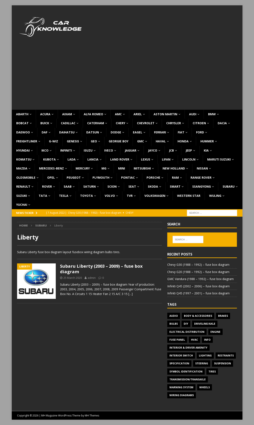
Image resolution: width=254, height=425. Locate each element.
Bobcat (22, 123)
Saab (68, 186)
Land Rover (119, 159)
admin (92, 278)
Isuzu (88, 150)
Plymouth (100, 177)
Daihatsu (67, 132)
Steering (201, 363)
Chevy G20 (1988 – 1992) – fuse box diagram (198, 272)
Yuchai (21, 205)
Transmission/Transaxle (187, 379)
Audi (192, 114)
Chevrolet (145, 123)
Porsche (153, 177)
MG (103, 168)
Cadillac (68, 123)
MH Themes (92, 415)
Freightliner (26, 141)
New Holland (174, 168)
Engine (215, 332)
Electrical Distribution (186, 332)
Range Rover (201, 177)
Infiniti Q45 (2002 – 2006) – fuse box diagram (198, 286)
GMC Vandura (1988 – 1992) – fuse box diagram (200, 279)
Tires (212, 371)
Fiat (181, 132)
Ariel (138, 114)
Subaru (229, 186)
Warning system (181, 387)
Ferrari (160, 132)
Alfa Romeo (93, 114)
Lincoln (188, 159)
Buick (44, 123)
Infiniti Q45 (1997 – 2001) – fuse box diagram (198, 293)
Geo (94, 141)
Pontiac (128, 177)
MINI (121, 168)
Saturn (89, 186)
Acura (45, 114)
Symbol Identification (186, 371)
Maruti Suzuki (219, 159)
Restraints (226, 355)
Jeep (189, 150)
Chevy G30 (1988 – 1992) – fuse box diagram (198, 265)
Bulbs (173, 324)
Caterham (95, 123)
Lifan (166, 159)
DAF (44, 132)
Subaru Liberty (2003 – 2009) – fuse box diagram (101, 269)
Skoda (153, 186)
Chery (120, 123)
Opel (51, 177)
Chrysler (173, 123)
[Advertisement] (127, 78)
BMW (212, 114)
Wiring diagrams (181, 395)
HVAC (194, 340)
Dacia (222, 123)
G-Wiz (53, 141)
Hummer (207, 141)
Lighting (205, 355)
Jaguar (130, 150)
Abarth (22, 114)
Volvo (110, 196)
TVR (130, 196)
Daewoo (23, 132)
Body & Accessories (198, 316)
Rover (47, 186)
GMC (140, 141)
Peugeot (74, 177)
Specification (179, 363)
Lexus (145, 159)
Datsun (92, 132)
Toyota (86, 196)
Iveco (108, 150)
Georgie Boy (118, 141)
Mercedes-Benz (51, 168)
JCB (171, 150)
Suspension (222, 363)
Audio (173, 316)
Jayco (152, 150)
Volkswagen (154, 196)
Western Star (188, 196)
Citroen (199, 123)
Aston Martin (165, 114)
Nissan (202, 168)
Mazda (21, 168)
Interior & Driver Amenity (188, 347)
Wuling (215, 196)
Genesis (73, 141)
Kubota (49, 159)
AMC (118, 114)
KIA (206, 150)
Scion (112, 186)
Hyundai (23, 150)
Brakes (223, 316)
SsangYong (201, 186)
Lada (72, 159)
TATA (43, 196)
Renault (23, 186)
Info (207, 340)
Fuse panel (177, 340)
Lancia (92, 159)
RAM (175, 177)
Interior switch (181, 355)
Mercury (83, 168)
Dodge (116, 132)
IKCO (44, 150)
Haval (161, 141)
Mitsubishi (142, 168)
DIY (186, 324)
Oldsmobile (25, 177)
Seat (132, 186)
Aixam (67, 114)
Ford (200, 132)
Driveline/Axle (204, 324)
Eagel (137, 132)
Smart (175, 186)
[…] (130, 294)
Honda (183, 141)
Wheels (204, 387)
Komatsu (23, 159)
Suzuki (21, 196)
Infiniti (66, 150)
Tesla (63, 196)
